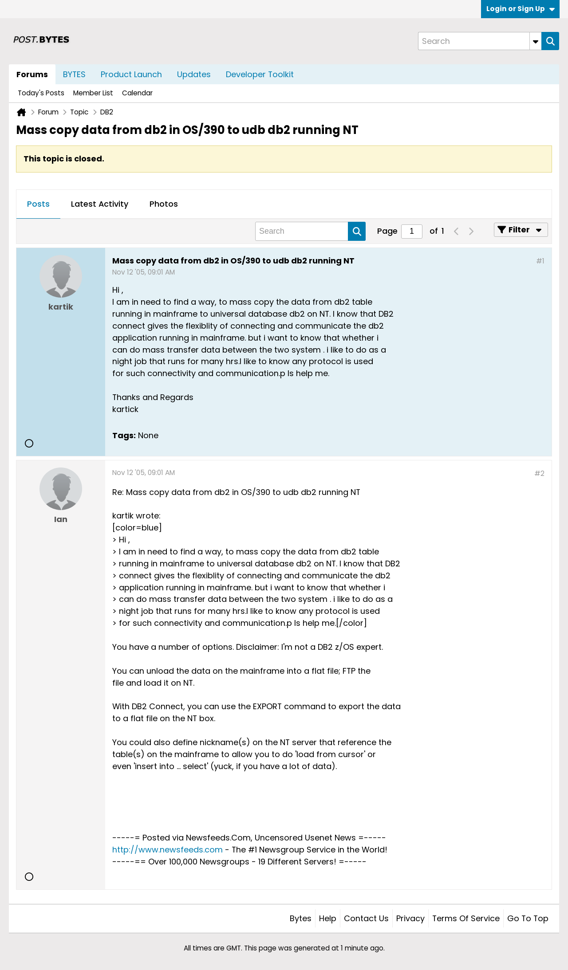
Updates (194, 74)
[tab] (38, 204)
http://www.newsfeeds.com (167, 849)
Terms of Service (466, 918)
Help (327, 918)
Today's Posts (41, 93)
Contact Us (366, 918)
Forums (32, 74)
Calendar (137, 93)
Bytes (301, 918)
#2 (539, 473)
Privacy (410, 918)
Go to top (527, 918)
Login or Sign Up (520, 8)
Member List (93, 93)
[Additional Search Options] (535, 41)
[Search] (479, 41)
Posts (38, 203)
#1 (540, 261)
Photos (164, 203)
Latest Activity (99, 203)
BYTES (74, 74)
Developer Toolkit (260, 74)
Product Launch (131, 74)
